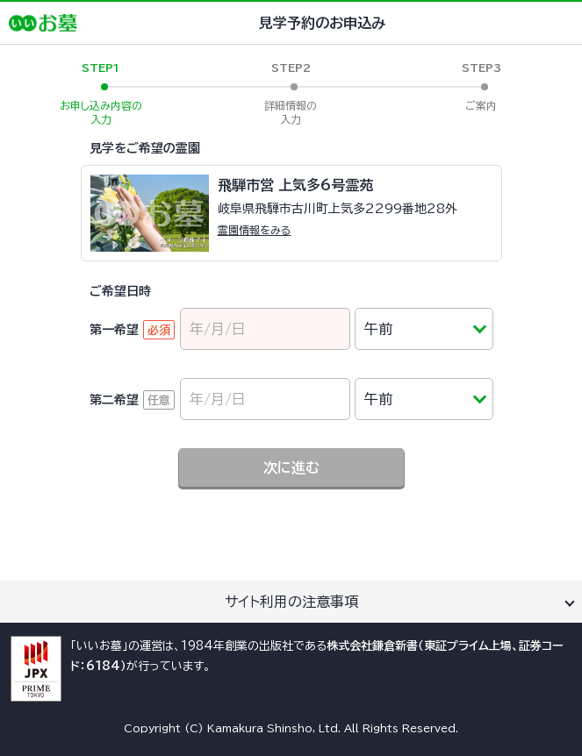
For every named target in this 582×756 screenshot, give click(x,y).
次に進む (291, 467)
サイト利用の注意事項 (291, 602)
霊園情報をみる (254, 230)
